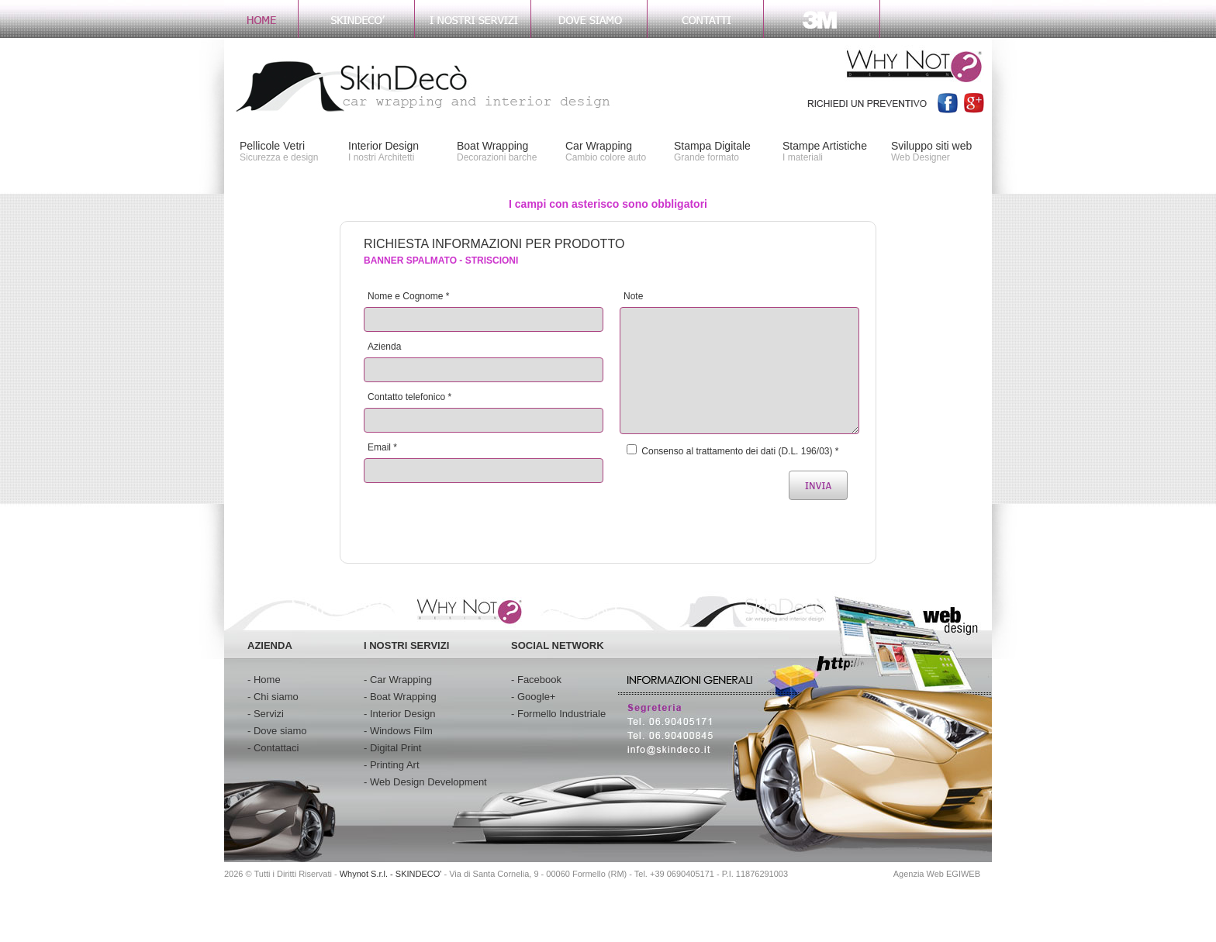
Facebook (539, 679)
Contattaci (276, 748)
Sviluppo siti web (931, 146)
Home (267, 679)
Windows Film (401, 731)
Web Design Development (428, 782)
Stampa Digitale (712, 146)
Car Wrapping (598, 146)
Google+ (536, 696)
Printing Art (395, 765)
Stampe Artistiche (824, 146)
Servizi (269, 713)
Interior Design (383, 146)
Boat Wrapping (492, 146)
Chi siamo (276, 696)
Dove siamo (280, 731)
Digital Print (395, 748)
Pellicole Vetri (272, 146)
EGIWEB (963, 873)
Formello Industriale (561, 713)
